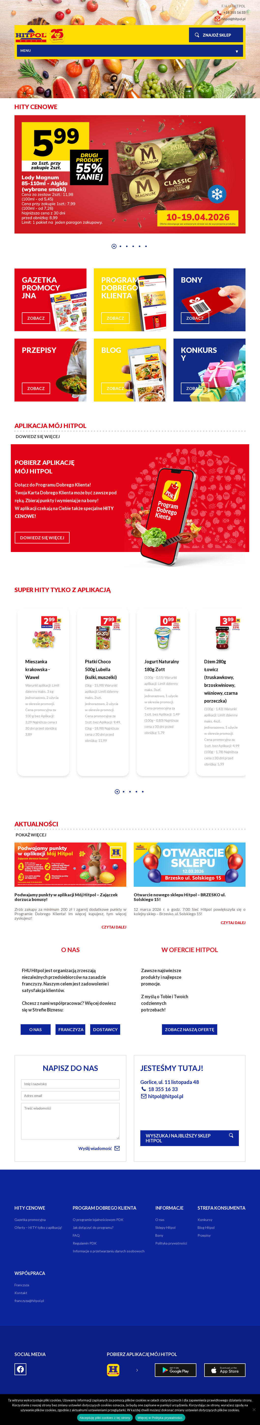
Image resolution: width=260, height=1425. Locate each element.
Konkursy (205, 1219)
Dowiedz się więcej (42, 537)
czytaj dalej (113, 927)
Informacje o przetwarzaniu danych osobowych (108, 1251)
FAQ (76, 1235)
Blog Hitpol (206, 1227)
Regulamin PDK (85, 1243)
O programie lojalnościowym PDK (98, 1219)
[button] (114, 246)
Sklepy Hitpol (165, 1227)
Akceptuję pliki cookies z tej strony (105, 1418)
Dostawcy (105, 1029)
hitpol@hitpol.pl (233, 19)
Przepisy (204, 1235)
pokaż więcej (31, 834)
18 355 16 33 (163, 1089)
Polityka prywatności (171, 1243)
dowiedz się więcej (38, 436)
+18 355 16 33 (234, 12)
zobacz (36, 318)
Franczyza (71, 1029)
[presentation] (8, 181)
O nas (35, 1029)
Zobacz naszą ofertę (189, 1029)
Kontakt (20, 1293)
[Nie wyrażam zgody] (253, 1409)
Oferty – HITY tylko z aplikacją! (38, 1227)
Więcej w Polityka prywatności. (160, 1418)
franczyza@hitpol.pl (29, 1301)
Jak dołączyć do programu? (93, 1227)
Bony (159, 1235)
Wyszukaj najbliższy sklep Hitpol (178, 1138)
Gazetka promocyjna (30, 1219)
